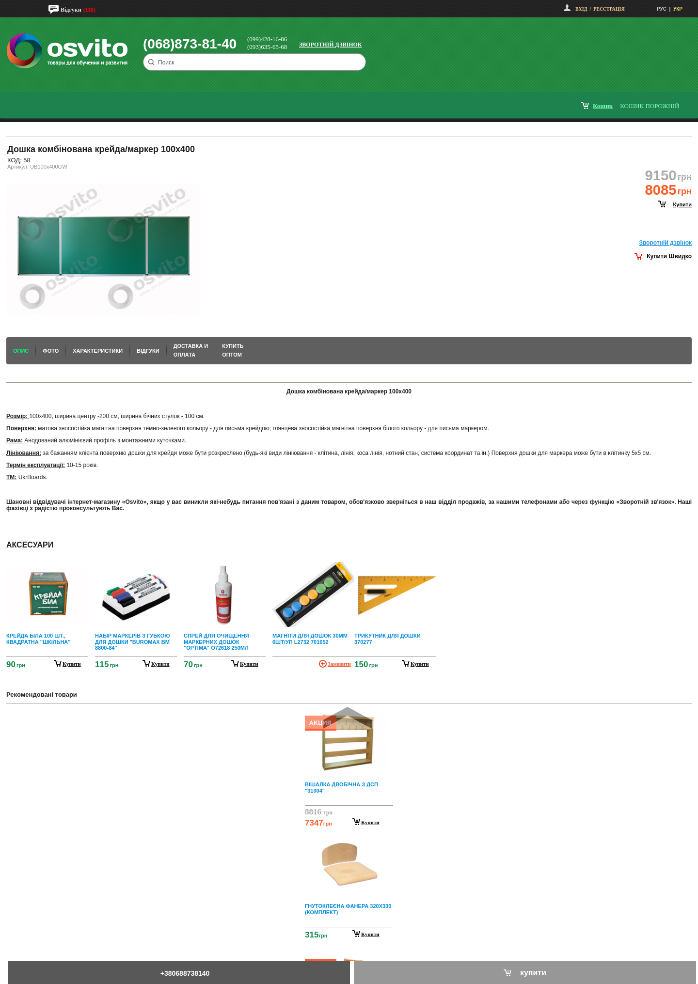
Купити (370, 822)
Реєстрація (608, 9)
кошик (603, 105)
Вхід (581, 9)
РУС (661, 9)
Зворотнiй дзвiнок (665, 242)
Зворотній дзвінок (330, 44)
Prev (347, 718)
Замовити (339, 664)
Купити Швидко (669, 256)
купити (682, 204)
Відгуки (71, 9)
